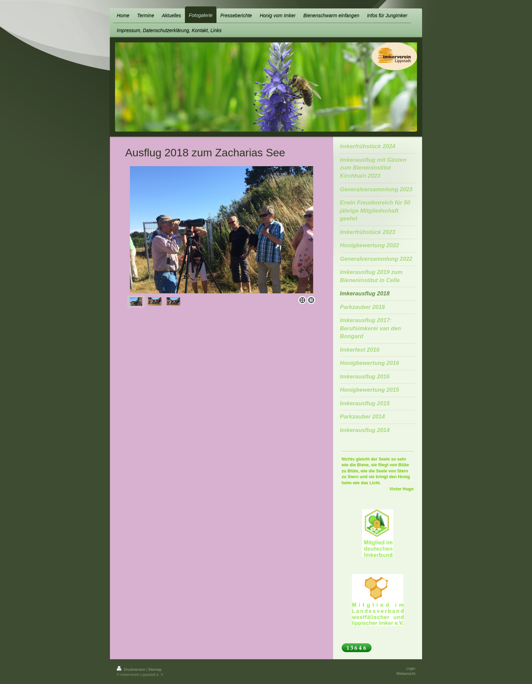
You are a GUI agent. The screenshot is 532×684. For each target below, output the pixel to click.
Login (410, 668)
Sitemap (155, 669)
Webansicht (405, 673)
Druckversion (131, 669)
